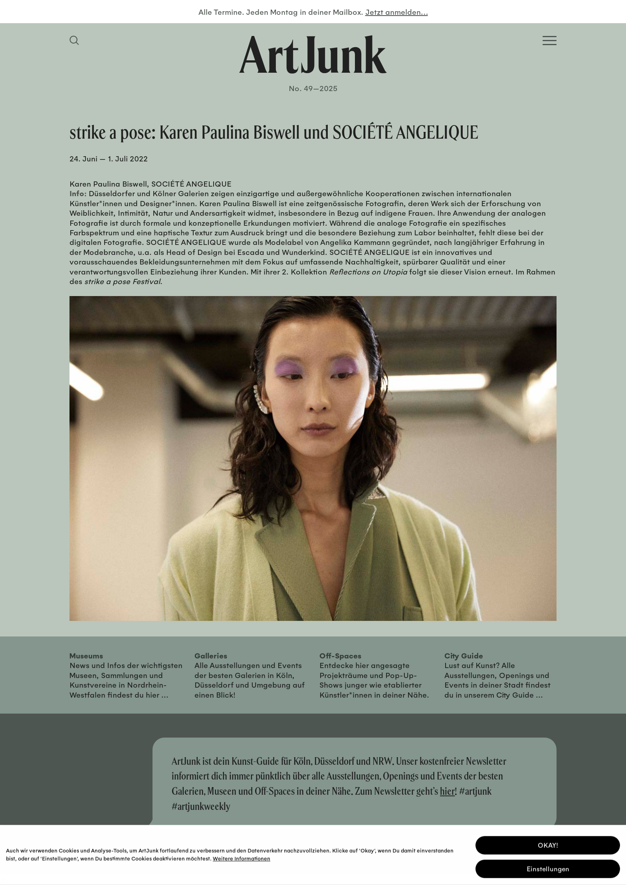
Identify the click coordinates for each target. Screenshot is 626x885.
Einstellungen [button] (548, 867)
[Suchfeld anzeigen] (75, 40)
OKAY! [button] (548, 844)
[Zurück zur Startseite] (313, 54)
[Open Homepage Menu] (550, 40)
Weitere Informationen (241, 857)
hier (447, 791)
